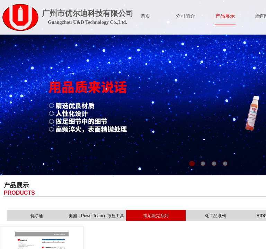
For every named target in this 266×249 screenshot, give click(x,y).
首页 (145, 16)
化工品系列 (215, 215)
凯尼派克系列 (155, 215)
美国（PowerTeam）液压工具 (96, 215)
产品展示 (225, 16)
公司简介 (185, 16)
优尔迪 (36, 215)
